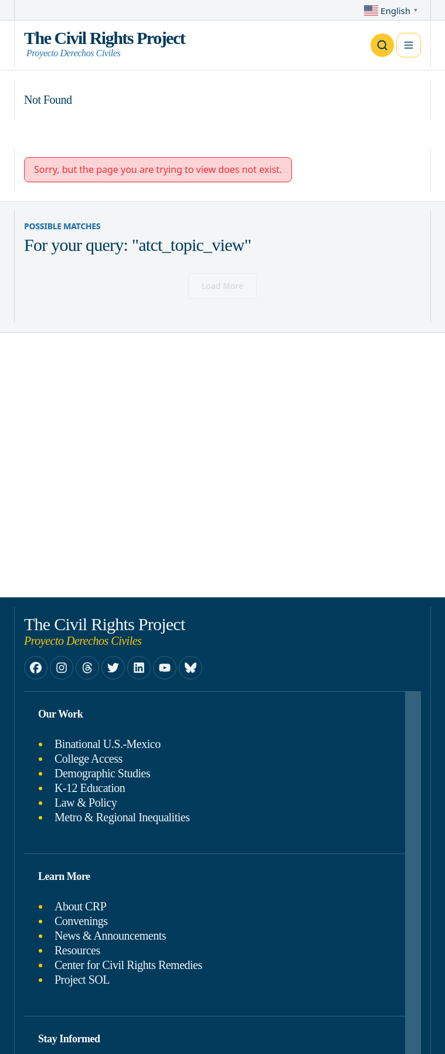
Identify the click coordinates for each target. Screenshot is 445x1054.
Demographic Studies (102, 773)
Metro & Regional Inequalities (122, 817)
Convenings (81, 920)
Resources (77, 950)
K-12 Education (90, 787)
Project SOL (82, 979)
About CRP (80, 906)
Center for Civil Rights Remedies (128, 964)
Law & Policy (86, 802)
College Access (89, 758)
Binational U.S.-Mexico (108, 743)
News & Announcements (110, 935)
